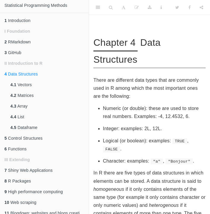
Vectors (21, 84)
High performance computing (33, 191)
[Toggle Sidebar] (97, 7)
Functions (15, 149)
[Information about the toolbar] (161, 7)
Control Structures (23, 138)
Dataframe (23, 127)
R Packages (17, 181)
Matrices (22, 95)
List (17, 116)
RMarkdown (17, 42)
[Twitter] (177, 7)
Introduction (17, 20)
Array (19, 106)
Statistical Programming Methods (35, 5)
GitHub (12, 52)
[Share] (201, 7)
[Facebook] (189, 7)
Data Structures (21, 74)
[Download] (149, 7)
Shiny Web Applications (28, 170)
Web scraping (20, 202)
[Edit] (136, 7)
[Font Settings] (123, 7)
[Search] (110, 7)
